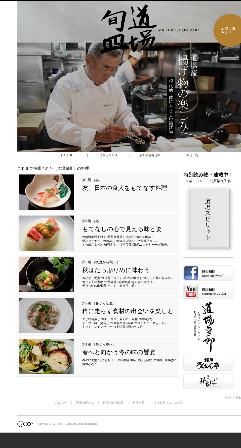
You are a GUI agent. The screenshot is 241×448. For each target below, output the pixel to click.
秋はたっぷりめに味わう (116, 270)
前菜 (130, 323)
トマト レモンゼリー (97, 327)
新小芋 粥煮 (91, 278)
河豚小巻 (88, 364)
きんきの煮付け (142, 282)
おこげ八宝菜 (122, 244)
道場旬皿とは (85, 402)
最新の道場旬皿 (113, 402)
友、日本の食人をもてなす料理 (124, 188)
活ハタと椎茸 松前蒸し (98, 241)
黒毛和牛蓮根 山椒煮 (159, 360)
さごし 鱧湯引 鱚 (121, 285)
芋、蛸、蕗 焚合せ (95, 323)
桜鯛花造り (118, 323)
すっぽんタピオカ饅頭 (97, 244)
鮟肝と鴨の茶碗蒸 (139, 237)
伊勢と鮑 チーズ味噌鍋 (114, 360)
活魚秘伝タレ (147, 241)
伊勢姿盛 (111, 282)
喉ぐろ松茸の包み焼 (157, 278)
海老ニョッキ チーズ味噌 (150, 244)
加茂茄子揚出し (112, 278)
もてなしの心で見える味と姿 (122, 229)
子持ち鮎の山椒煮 (94, 285)
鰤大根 (121, 241)
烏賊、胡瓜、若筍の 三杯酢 (120, 319)
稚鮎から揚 (134, 327)
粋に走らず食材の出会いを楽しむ (128, 311)
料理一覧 (139, 402)
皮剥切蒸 (119, 327)
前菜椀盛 (124, 282)
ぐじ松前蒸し (91, 319)
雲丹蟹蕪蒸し (116, 237)
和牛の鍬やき (133, 278)
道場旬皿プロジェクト (168, 402)
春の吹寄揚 (89, 360)
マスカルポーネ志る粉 (149, 323)
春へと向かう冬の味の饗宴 (118, 352)
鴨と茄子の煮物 (92, 282)
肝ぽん (131, 241)
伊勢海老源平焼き (94, 237)
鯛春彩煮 (146, 319)
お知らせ (61, 402)
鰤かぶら (137, 360)
